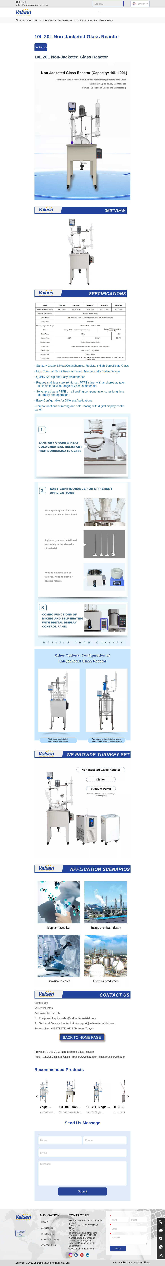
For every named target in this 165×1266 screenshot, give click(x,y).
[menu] (99, 12)
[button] (99, 12)
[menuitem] (99, 12)
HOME (22, 20)
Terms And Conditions (139, 1262)
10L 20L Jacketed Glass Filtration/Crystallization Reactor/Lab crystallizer (83, 1056)
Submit (82, 1191)
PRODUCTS (35, 20)
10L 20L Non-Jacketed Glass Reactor (94, 20)
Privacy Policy (119, 1262)
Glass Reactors (64, 20)
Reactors (48, 20)
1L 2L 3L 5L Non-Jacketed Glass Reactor (70, 1051)
